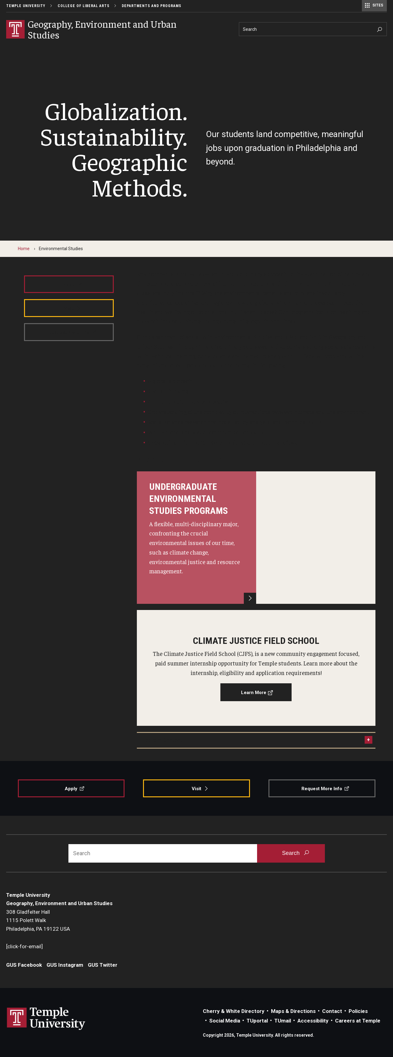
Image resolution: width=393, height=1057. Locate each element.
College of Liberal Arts (83, 6)
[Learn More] (256, 537)
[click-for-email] (24, 946)
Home (24, 248)
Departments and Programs (151, 6)
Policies (358, 1011)
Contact (332, 1011)
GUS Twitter (102, 965)
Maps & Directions (293, 1011)
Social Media (224, 1021)
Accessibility (313, 1021)
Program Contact (161, 740)
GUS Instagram (65, 965)
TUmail (282, 1021)
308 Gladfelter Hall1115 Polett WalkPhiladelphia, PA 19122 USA (38, 920)
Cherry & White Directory (233, 1011)
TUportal (257, 1021)
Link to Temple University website (46, 1018)
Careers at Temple (357, 1021)
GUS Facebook (24, 965)
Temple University (25, 6)
